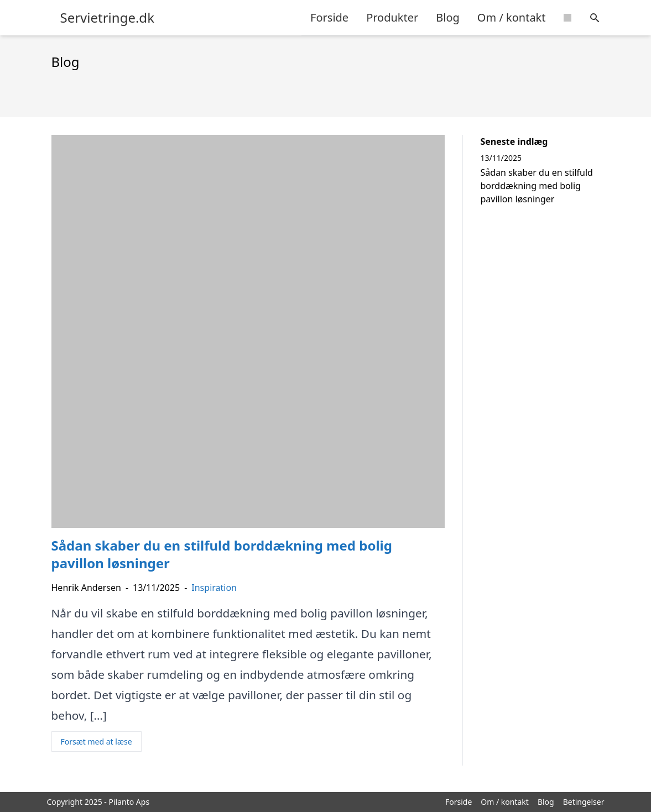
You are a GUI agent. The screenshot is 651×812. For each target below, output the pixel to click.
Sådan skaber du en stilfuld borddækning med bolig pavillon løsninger (537, 185)
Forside (329, 17)
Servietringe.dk (107, 18)
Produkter (392, 17)
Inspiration (214, 588)
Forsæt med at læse (96, 741)
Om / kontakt (511, 17)
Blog (448, 17)
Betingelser (584, 802)
